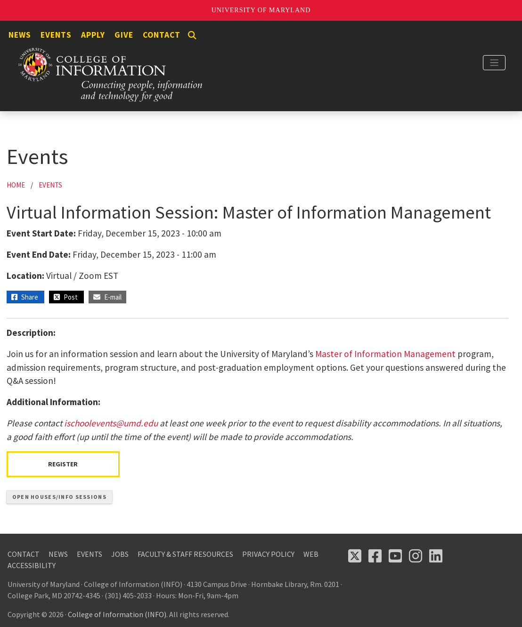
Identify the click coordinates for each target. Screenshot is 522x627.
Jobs (120, 554)
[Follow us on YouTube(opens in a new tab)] (395, 555)
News (19, 35)
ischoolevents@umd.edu (111, 423)
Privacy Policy (268, 554)
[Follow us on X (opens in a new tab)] (354, 555)
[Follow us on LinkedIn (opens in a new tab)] (435, 555)
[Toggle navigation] (494, 62)
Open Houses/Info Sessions (59, 496)
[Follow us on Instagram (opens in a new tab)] (415, 555)
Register (63, 464)
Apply (93, 35)
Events (56, 35)
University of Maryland (261, 10)
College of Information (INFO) (117, 614)
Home (16, 184)
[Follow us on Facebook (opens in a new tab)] (375, 555)
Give (123, 35)
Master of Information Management (385, 353)
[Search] (192, 35)
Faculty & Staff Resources (185, 554)
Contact (161, 35)
